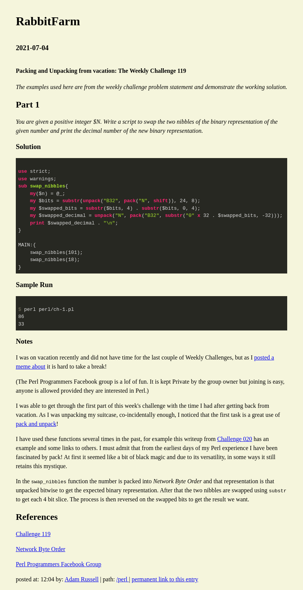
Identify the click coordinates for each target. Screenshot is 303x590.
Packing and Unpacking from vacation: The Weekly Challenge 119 (101, 71)
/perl (122, 579)
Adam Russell (82, 579)
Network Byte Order (40, 549)
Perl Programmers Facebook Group (58, 564)
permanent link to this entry (165, 579)
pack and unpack (36, 424)
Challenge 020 (234, 439)
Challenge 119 (33, 534)
